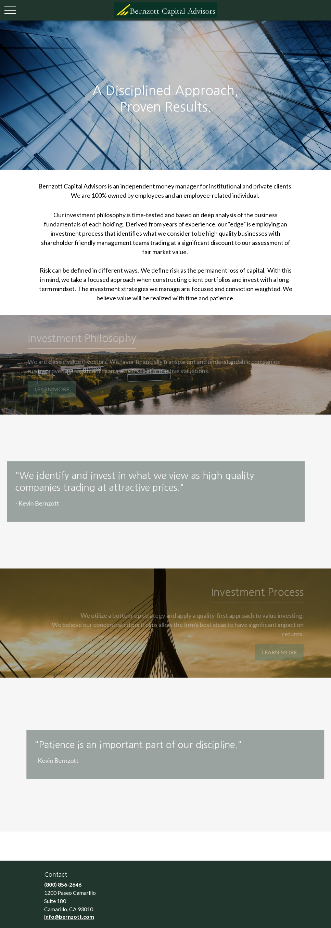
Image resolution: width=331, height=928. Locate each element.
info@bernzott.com (69, 916)
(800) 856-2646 (62, 884)
